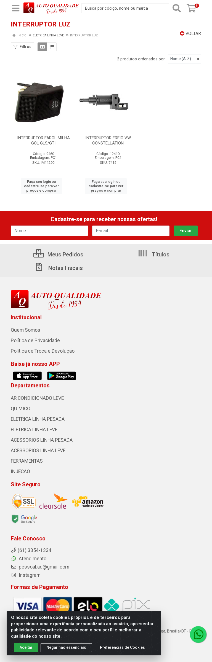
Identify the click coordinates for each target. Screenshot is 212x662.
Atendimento (28, 558)
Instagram (26, 575)
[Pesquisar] (177, 8)
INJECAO (20, 471)
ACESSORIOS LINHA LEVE (38, 450)
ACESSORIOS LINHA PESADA (42, 440)
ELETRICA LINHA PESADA (38, 419)
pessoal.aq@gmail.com (40, 567)
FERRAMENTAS (27, 461)
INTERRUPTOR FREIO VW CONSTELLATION (108, 140)
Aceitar (26, 652)
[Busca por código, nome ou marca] (125, 8)
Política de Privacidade (35, 340)
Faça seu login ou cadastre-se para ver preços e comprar (41, 186)
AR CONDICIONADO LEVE (37, 398)
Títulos (153, 254)
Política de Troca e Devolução (43, 351)
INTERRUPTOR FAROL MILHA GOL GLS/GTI (43, 140)
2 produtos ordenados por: (141, 59)
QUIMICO (20, 408)
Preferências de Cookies (122, 652)
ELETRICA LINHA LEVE (34, 429)
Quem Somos (25, 330)
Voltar (190, 33)
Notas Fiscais (58, 268)
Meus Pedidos (58, 254)
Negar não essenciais (66, 652)
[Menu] (16, 8)
